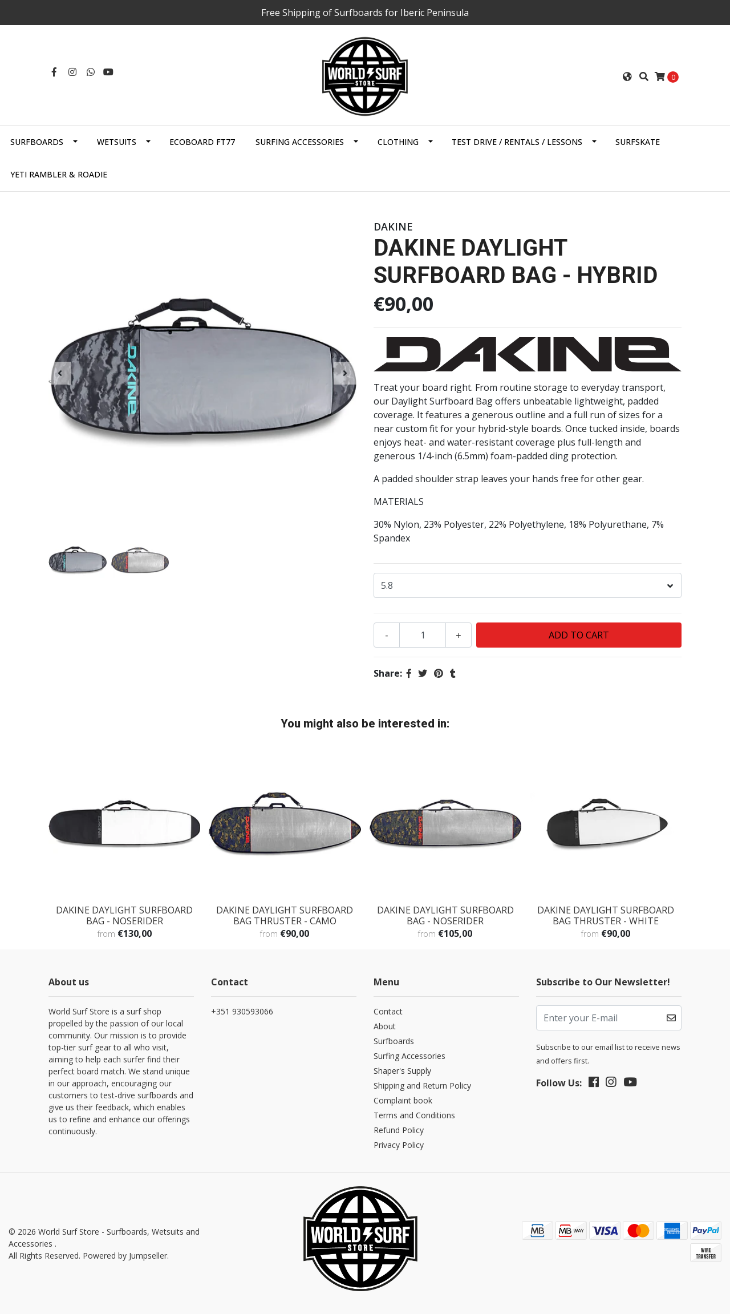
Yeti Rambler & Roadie (58, 174)
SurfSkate (637, 141)
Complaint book (403, 1100)
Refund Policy (399, 1130)
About (385, 1026)
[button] (627, 76)
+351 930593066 (242, 1011)
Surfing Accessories (300, 141)
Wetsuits (116, 141)
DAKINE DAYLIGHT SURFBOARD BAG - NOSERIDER (124, 915)
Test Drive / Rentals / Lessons (517, 141)
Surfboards (36, 141)
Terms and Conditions (414, 1115)
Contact (388, 1011)
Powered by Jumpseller (125, 1255)
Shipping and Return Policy (422, 1085)
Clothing (398, 141)
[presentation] (59, 373)
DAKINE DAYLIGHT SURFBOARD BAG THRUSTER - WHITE (605, 915)
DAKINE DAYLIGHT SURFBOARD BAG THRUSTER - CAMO (284, 915)
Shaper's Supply (402, 1070)
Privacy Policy (399, 1144)
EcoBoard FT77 (202, 141)
